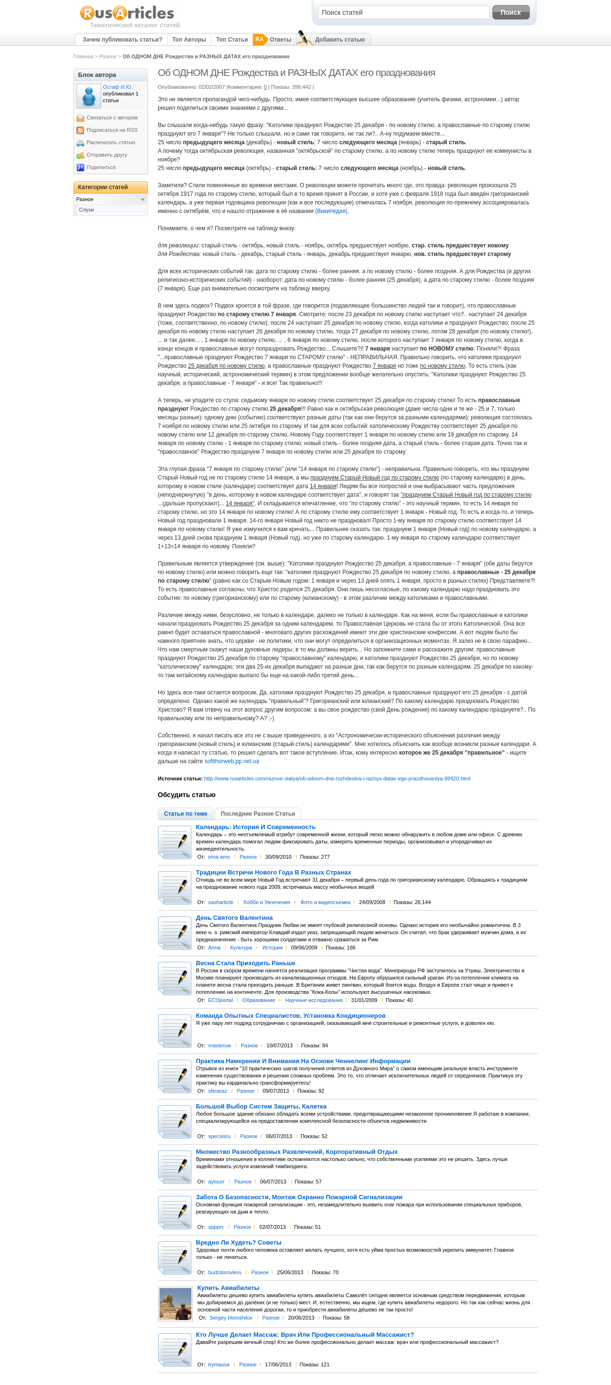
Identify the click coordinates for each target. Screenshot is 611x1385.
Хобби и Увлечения (266, 902)
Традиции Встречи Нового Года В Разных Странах (273, 872)
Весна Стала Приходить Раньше (245, 963)
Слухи (87, 210)
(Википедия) (331, 211)
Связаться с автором (112, 117)
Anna (214, 947)
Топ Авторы (189, 39)
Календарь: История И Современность (256, 827)
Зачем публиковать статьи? (122, 39)
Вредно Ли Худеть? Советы (239, 1242)
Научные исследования (314, 1000)
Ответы (280, 39)
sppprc (216, 1227)
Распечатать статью (111, 142)
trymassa (219, 1364)
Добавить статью (340, 39)
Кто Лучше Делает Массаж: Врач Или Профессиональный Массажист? (305, 1335)
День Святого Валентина (234, 918)
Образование (258, 1000)
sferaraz (217, 1091)
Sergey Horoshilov (231, 1318)
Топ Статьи (232, 39)
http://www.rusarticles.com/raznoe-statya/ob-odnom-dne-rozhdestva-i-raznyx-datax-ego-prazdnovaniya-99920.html (337, 778)
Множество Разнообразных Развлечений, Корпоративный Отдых (297, 1152)
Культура (241, 947)
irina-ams (219, 857)
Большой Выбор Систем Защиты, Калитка (261, 1106)
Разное (107, 56)
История (273, 947)
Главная (84, 56)
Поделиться (101, 167)
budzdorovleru (225, 1272)
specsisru (219, 1136)
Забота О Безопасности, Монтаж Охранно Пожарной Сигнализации (299, 1197)
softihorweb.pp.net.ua (231, 761)
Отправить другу (107, 155)
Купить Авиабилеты (229, 1288)
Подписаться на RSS (112, 130)
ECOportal (220, 1000)
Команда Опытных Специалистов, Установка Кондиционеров (291, 1015)
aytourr (216, 1181)
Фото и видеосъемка (325, 902)
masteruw (219, 1045)
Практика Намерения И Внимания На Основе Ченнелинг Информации (303, 1061)
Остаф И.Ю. (118, 87)
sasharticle (220, 902)
